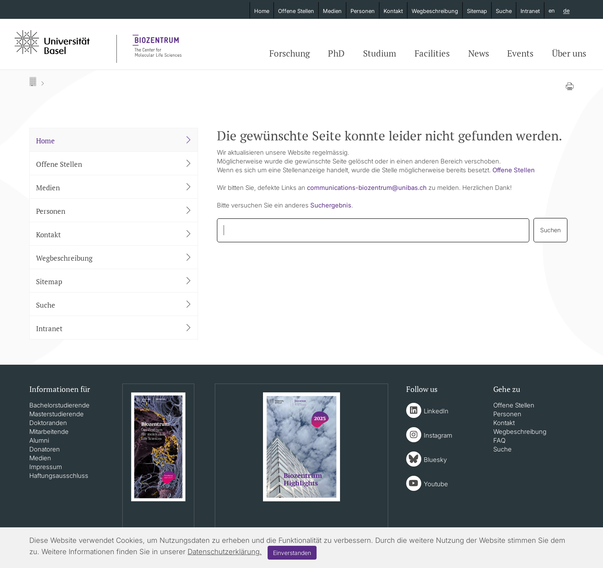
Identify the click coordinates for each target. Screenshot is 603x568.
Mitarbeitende (49, 432)
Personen (362, 11)
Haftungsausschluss (58, 476)
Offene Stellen (296, 11)
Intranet (530, 11)
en (552, 10)
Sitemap (477, 11)
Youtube (436, 484)
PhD (336, 53)
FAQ (499, 440)
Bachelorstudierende (59, 405)
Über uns (569, 53)
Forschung (289, 53)
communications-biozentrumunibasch (367, 188)
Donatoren (44, 449)
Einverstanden (292, 552)
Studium (379, 53)
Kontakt (393, 11)
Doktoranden (48, 423)
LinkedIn (436, 411)
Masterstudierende (56, 414)
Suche (504, 11)
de (566, 11)
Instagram (438, 435)
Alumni (39, 440)
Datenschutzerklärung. (225, 551)
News (478, 53)
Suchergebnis (330, 205)
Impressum (45, 467)
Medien (332, 11)
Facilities (432, 53)
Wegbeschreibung (435, 11)
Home (261, 11)
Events (520, 53)
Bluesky (435, 460)
